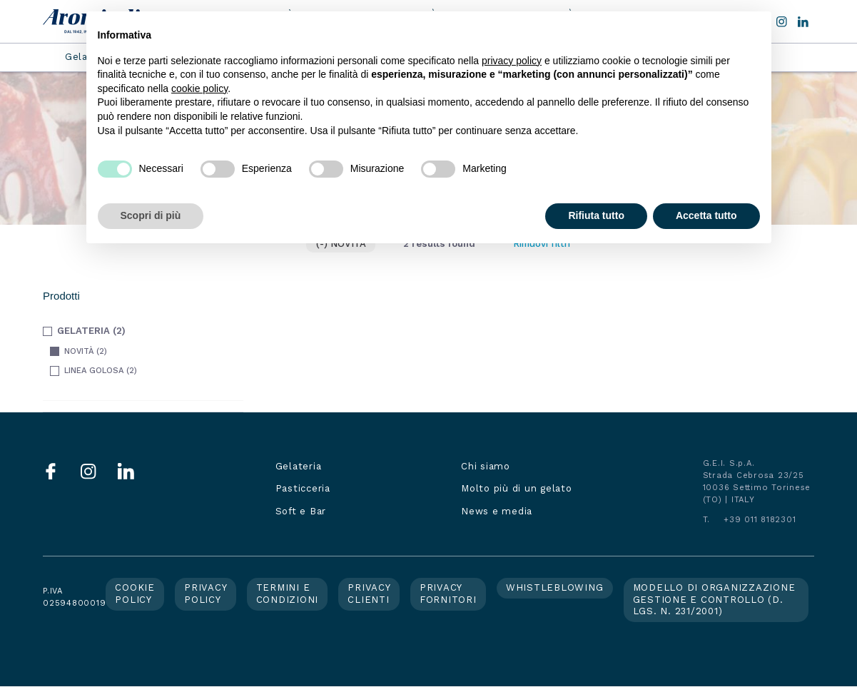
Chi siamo (485, 466)
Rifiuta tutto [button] (596, 215)
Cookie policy (135, 593)
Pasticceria (302, 488)
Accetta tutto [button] (706, 215)
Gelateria (298, 466)
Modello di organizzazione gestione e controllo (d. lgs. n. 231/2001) (714, 599)
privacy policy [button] (512, 60)
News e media (496, 511)
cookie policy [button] (199, 88)
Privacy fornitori (448, 593)
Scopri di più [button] (151, 215)
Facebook (51, 471)
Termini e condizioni (287, 593)
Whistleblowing (555, 587)
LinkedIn (803, 21)
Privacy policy (205, 593)
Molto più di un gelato (516, 488)
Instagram (89, 471)
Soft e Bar (301, 511)
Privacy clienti (369, 593)
